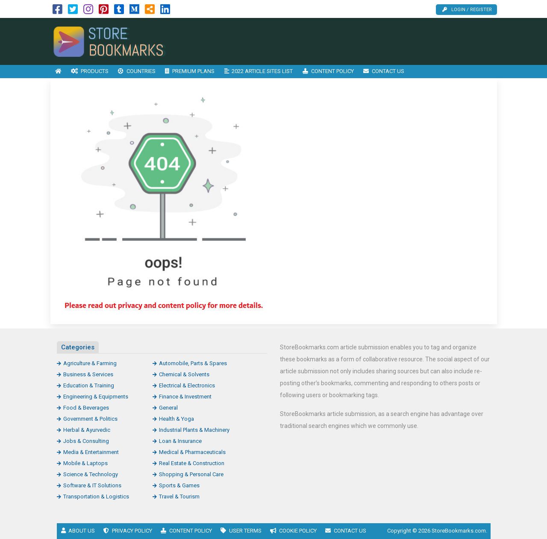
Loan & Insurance (180, 441)
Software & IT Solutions (92, 485)
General (168, 407)
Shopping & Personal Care (191, 474)
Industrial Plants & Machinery (194, 430)
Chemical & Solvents (184, 374)
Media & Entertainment (91, 452)
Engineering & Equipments (95, 396)
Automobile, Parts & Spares (193, 363)
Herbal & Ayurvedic (86, 430)
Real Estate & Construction (191, 463)
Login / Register (467, 9)
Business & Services (88, 374)
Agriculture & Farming (90, 363)
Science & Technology (90, 474)
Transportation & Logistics (96, 496)
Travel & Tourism (179, 496)
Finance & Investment (185, 396)
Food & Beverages (86, 407)
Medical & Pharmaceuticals (192, 452)
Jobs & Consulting (86, 441)
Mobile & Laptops (85, 463)
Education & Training (88, 385)
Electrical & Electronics (187, 385)
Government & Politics (90, 419)
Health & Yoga (176, 419)
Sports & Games (179, 485)
